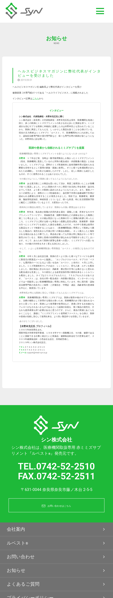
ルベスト (56, 543)
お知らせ (56, 570)
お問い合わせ (56, 557)
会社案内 (56, 529)
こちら (35, 98)
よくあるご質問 (56, 584)
